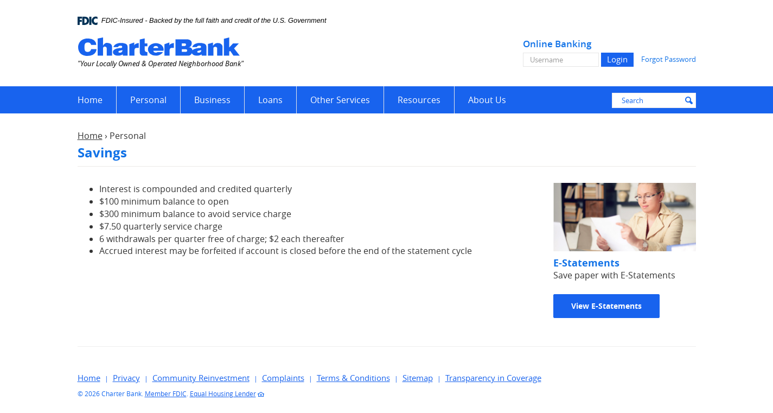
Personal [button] (148, 100)
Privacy (126, 377)
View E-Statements (606, 306)
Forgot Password (668, 59)
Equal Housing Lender (223, 393)
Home (90, 100)
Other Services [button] (340, 100)
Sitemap (418, 377)
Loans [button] (270, 100)
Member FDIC (166, 393)
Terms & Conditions (353, 377)
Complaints (283, 377)
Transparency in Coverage (493, 377)
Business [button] (212, 100)
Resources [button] (419, 100)
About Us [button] (487, 100)
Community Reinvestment (201, 377)
